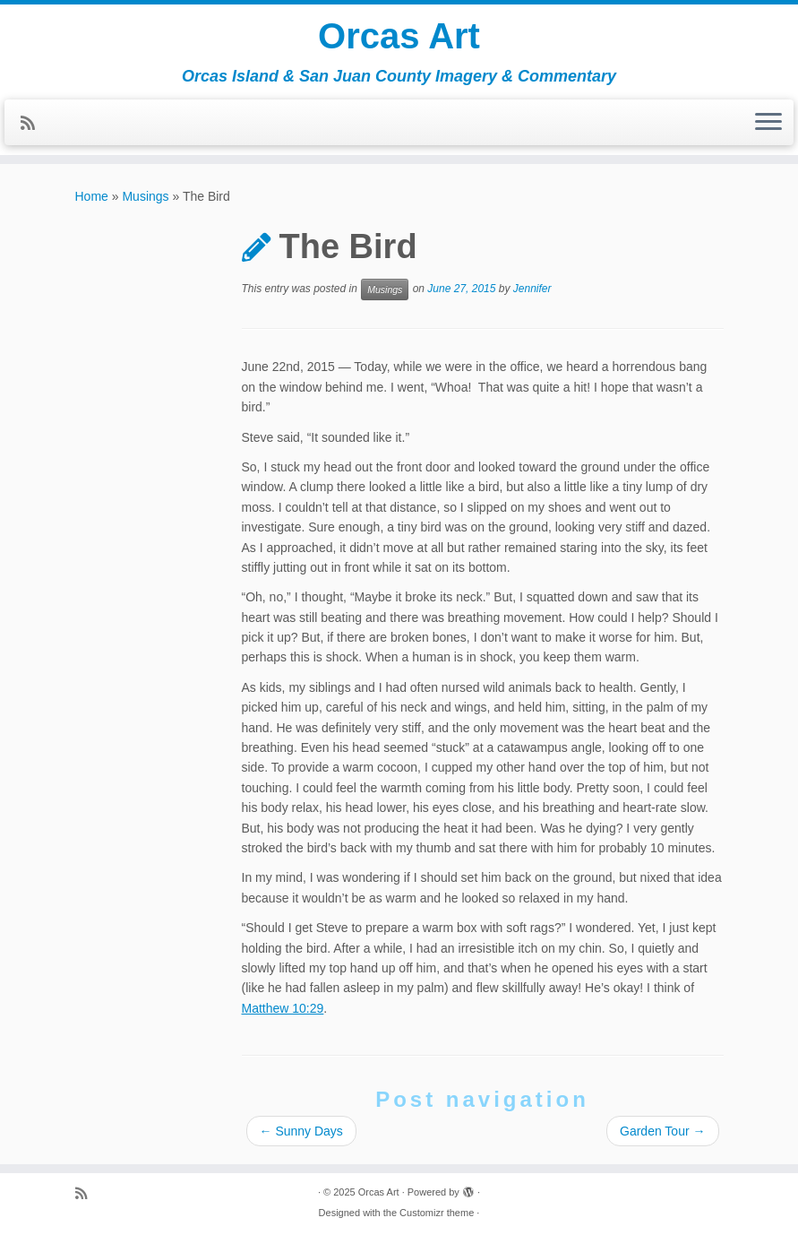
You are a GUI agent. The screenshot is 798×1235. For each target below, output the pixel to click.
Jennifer (532, 289)
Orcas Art (399, 36)
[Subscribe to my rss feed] (34, 124)
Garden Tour (662, 1131)
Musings (145, 196)
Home (91, 196)
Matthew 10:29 (283, 1008)
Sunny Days (301, 1131)
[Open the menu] (768, 122)
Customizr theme (436, 1212)
